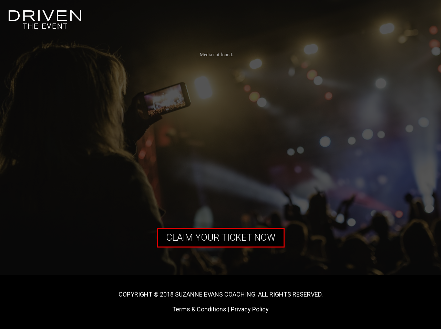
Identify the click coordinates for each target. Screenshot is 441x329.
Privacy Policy (250, 309)
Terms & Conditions (199, 309)
